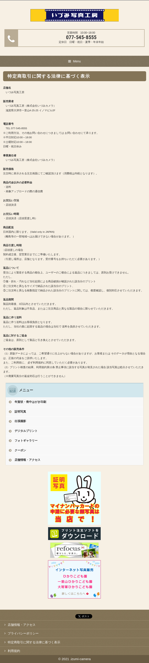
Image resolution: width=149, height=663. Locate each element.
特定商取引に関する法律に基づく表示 (34, 642)
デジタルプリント (26, 430)
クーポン (20, 450)
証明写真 (20, 411)
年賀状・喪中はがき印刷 (30, 402)
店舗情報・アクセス (27, 459)
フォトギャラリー (26, 440)
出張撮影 (20, 421)
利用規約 (14, 651)
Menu (77, 61)
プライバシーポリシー (23, 633)
